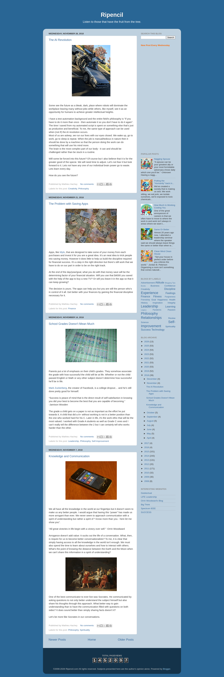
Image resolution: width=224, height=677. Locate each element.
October (151, 412)
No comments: (87, 184)
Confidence (169, 286)
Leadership (73, 441)
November (152, 383)
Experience (149, 293)
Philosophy (83, 188)
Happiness (162, 300)
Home (92, 639)
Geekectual (146, 493)
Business (155, 286)
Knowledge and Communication (69, 456)
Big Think (145, 504)
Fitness (157, 296)
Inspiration (158, 303)
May (149, 433)
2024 (147, 350)
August (150, 421)
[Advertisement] (158, 100)
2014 (147, 456)
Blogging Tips (170, 283)
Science (145, 322)
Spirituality (85, 630)
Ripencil (112, 15)
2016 (147, 447)
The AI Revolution (60, 40)
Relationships (151, 318)
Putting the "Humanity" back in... (164, 182)
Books (143, 286)
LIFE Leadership (149, 497)
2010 (147, 472)
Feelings (170, 293)
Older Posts (126, 639)
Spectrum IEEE (148, 508)
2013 (147, 460)
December (152, 379)
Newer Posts (57, 639)
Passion (171, 310)
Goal (153, 300)
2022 (147, 358)
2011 (147, 468)
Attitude (159, 282)
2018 (147, 375)
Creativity (72, 188)
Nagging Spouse (162, 159)
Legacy (143, 310)
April (149, 438)
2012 (147, 464)
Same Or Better (161, 229)
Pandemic (157, 310)
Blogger (166, 669)
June (149, 429)
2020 (147, 367)
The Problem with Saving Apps (68, 203)
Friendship (145, 300)
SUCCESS (146, 512)
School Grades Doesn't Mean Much (71, 323)
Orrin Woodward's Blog (152, 501)
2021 (147, 362)
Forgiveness (170, 297)
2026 (147, 341)
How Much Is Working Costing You (164, 206)
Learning (170, 306)
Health (172, 300)
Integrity (171, 303)
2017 (147, 443)
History (144, 303)
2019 (147, 371)
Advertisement (148, 283)
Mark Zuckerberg (58, 388)
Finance (72, 308)
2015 (147, 451)
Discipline (169, 288)
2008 (147, 481)
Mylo (62, 252)
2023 (147, 354)
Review (171, 318)
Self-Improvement (100, 441)
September (152, 417)
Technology (158, 329)
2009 (147, 477)
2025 (147, 346)
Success (146, 329)
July (149, 425)
